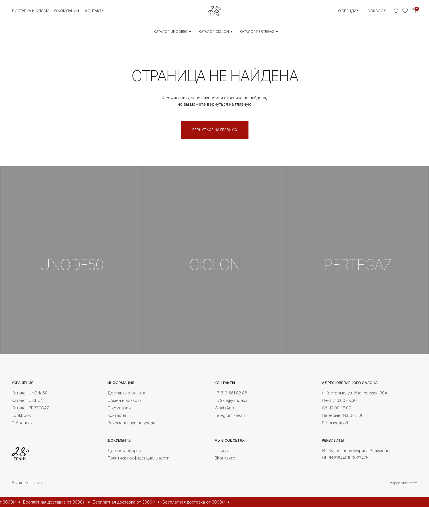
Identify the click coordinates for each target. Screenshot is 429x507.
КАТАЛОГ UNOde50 (170, 31)
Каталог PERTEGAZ (30, 407)
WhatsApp (224, 407)
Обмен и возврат (124, 400)
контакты (94, 11)
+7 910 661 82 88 (230, 392)
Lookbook (375, 11)
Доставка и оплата (31, 11)
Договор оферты (124, 450)
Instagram (223, 450)
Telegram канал (229, 415)
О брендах (22, 422)
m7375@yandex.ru (232, 400)
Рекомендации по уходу (131, 422)
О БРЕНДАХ (348, 11)
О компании (119, 407)
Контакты (116, 415)
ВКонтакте (224, 457)
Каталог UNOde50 (30, 392)
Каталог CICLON (27, 400)
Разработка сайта (403, 483)
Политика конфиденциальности (138, 457)
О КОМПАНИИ (66, 11)
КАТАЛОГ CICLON (214, 31)
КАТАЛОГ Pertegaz (257, 31)
